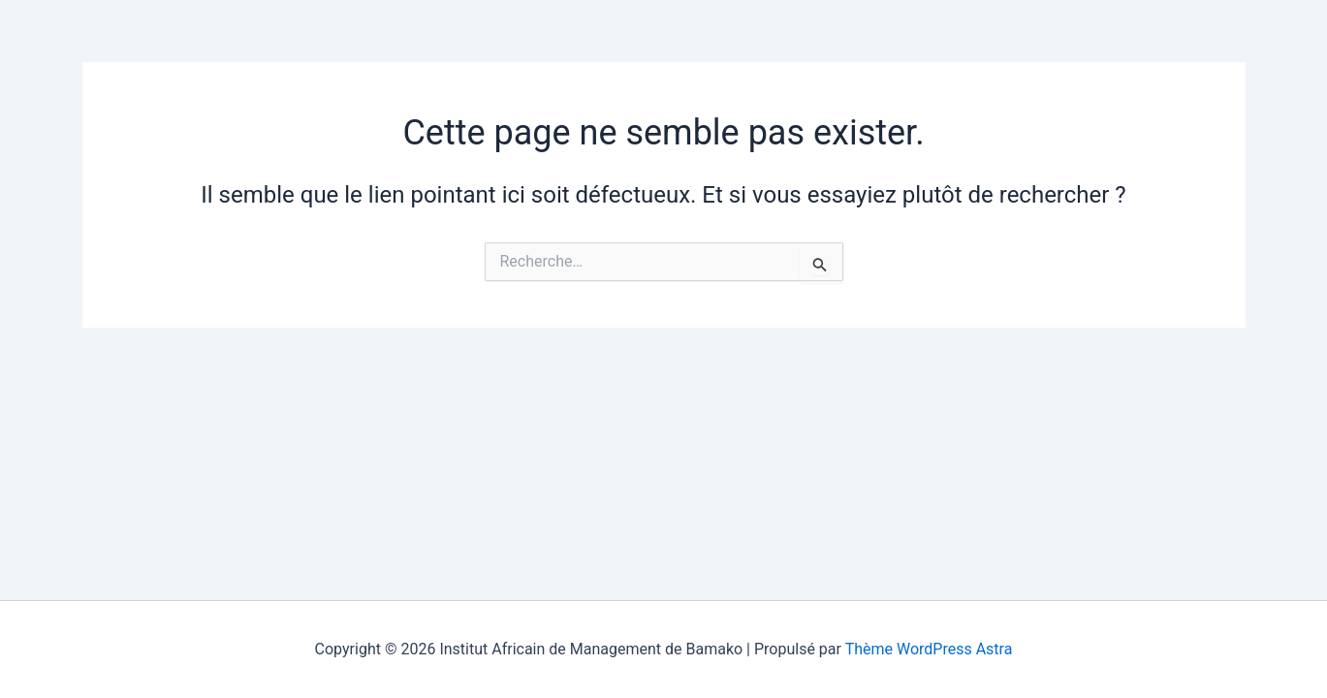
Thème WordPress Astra (929, 649)
